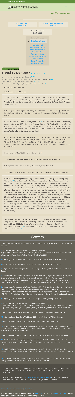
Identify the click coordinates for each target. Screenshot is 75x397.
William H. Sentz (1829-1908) (22, 24)
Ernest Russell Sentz (37, 47)
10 (2, 312)
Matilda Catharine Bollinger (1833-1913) (53, 24)
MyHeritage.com (59, 393)
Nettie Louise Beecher (38, 41)
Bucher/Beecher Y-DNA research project (36, 377)
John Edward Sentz (37, 52)
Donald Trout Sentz (37, 63)
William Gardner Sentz (37, 56)
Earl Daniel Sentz (37, 54)
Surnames (19, 389)
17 (2, 358)
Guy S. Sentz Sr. (37, 59)
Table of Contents (7, 389)
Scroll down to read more (11, 69)
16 (2, 349)
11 (2, 317)
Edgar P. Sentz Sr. (37, 61)
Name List (28, 389)
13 (2, 326)
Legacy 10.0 (38, 393)
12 (2, 321)
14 (2, 335)
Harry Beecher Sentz (37, 49)
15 (2, 340)
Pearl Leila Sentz (37, 45)
